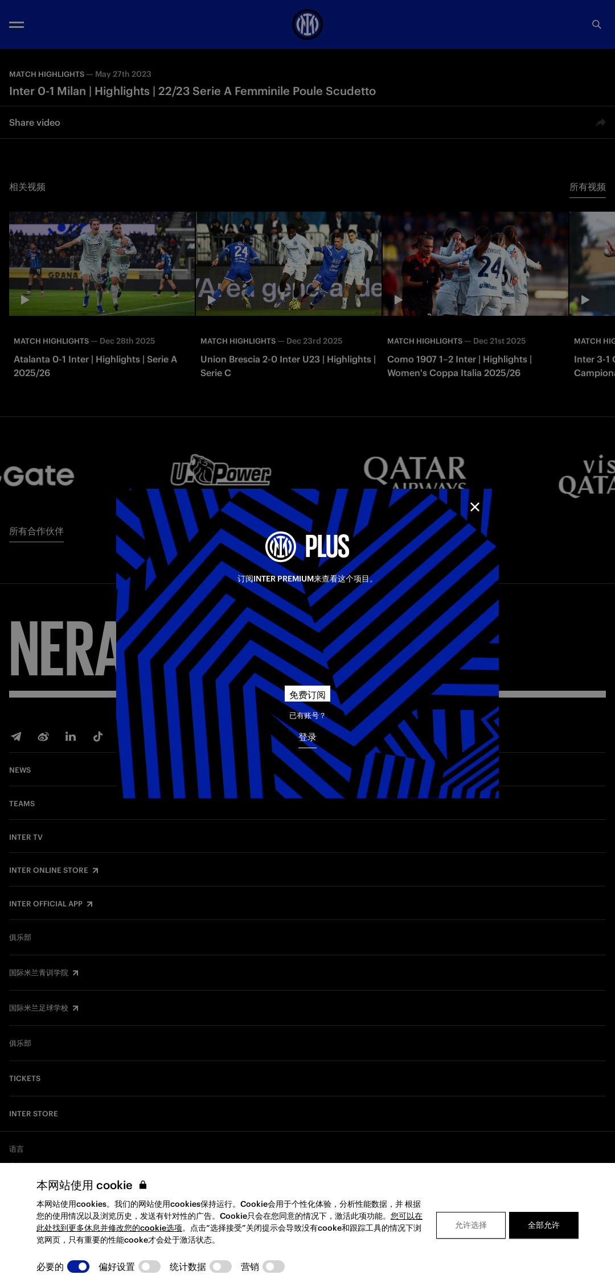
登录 (307, 736)
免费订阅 (307, 694)
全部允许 (544, 1225)
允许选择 (471, 1225)
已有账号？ (307, 715)
